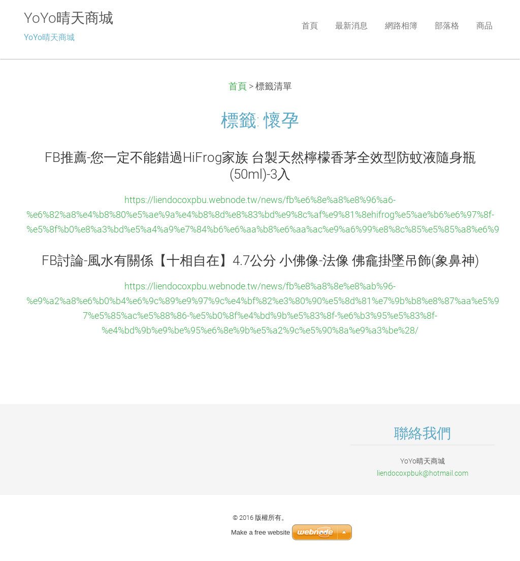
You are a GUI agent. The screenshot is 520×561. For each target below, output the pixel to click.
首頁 (238, 86)
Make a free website (260, 532)
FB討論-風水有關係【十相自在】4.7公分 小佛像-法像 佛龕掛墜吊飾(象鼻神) (260, 260)
